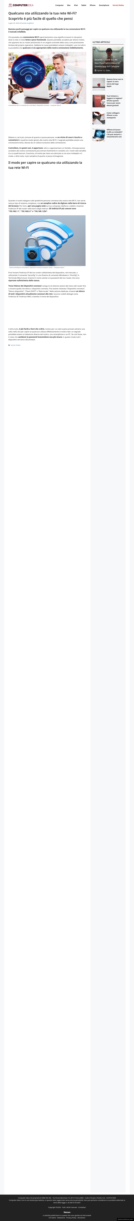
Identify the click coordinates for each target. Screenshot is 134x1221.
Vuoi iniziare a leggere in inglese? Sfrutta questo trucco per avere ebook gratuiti (114, 101)
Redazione (61, 1218)
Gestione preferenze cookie (125, 1219)
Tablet (83, 5)
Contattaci (82, 1207)
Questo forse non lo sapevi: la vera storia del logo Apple (115, 82)
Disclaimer (81, 1218)
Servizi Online (118, 5)
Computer (59, 5)
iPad (76, 5)
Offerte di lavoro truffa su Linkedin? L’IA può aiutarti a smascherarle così (114, 133)
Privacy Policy (71, 1218)
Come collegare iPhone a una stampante (113, 115)
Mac (69, 5)
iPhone (92, 5)
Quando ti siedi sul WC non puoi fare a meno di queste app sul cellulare (107, 63)
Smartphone (104, 5)
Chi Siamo (52, 1218)
